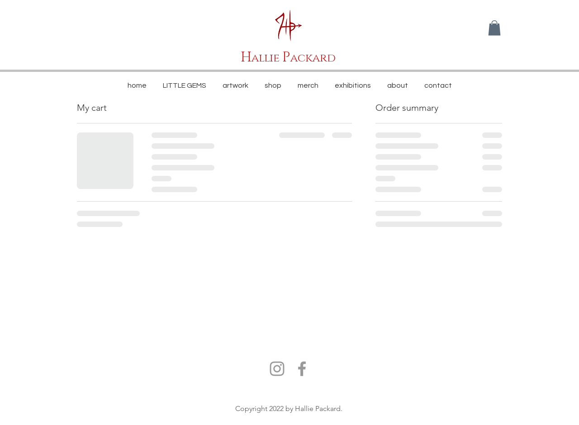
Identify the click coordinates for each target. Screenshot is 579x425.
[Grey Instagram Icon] (277, 368)
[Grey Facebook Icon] (302, 368)
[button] (494, 27)
